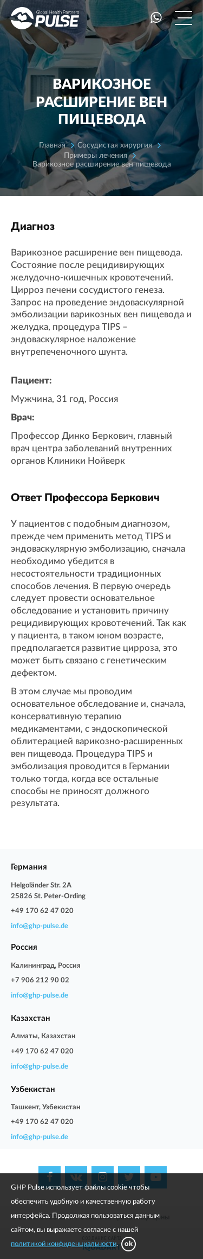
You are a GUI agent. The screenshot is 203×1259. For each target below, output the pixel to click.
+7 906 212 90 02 (40, 980)
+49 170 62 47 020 (42, 911)
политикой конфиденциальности (63, 1244)
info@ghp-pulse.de (39, 926)
